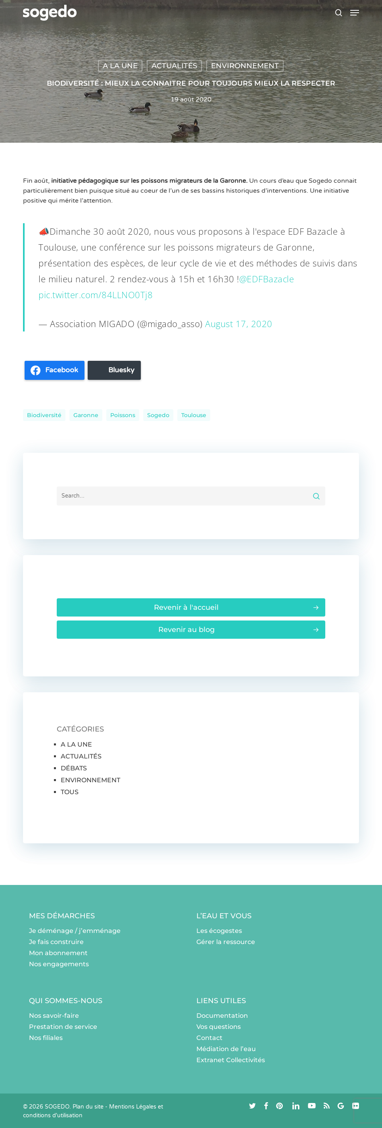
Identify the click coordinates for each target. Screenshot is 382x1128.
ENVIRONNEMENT (245, 65)
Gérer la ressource (225, 942)
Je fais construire (56, 942)
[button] (354, 13)
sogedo (158, 415)
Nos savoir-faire (54, 1015)
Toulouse (193, 415)
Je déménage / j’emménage (75, 931)
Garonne (85, 415)
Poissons (122, 415)
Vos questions (218, 1026)
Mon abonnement (58, 953)
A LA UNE (120, 65)
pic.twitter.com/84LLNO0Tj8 (95, 295)
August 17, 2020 (239, 323)
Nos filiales (46, 1038)
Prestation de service (63, 1026)
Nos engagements (59, 964)
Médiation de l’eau (226, 1049)
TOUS (70, 792)
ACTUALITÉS (174, 65)
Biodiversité (44, 415)
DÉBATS (74, 768)
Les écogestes (219, 931)
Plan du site (88, 1106)
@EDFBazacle (266, 279)
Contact (209, 1038)
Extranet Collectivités (230, 1060)
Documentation (222, 1015)
